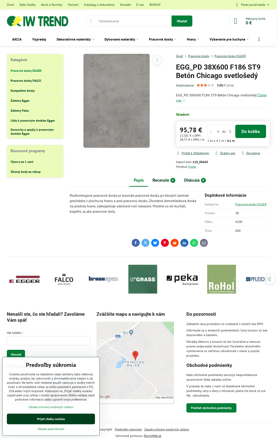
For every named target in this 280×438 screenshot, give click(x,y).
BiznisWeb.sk (152, 436)
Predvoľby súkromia (128, 429)
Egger (192, 167)
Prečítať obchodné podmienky (211, 408)
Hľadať (182, 21)
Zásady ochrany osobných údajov (166, 429)
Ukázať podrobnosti (51, 429)
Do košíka (250, 131)
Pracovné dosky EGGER (250, 204)
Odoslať (16, 354)
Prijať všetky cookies (51, 419)
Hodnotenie (185, 85)
